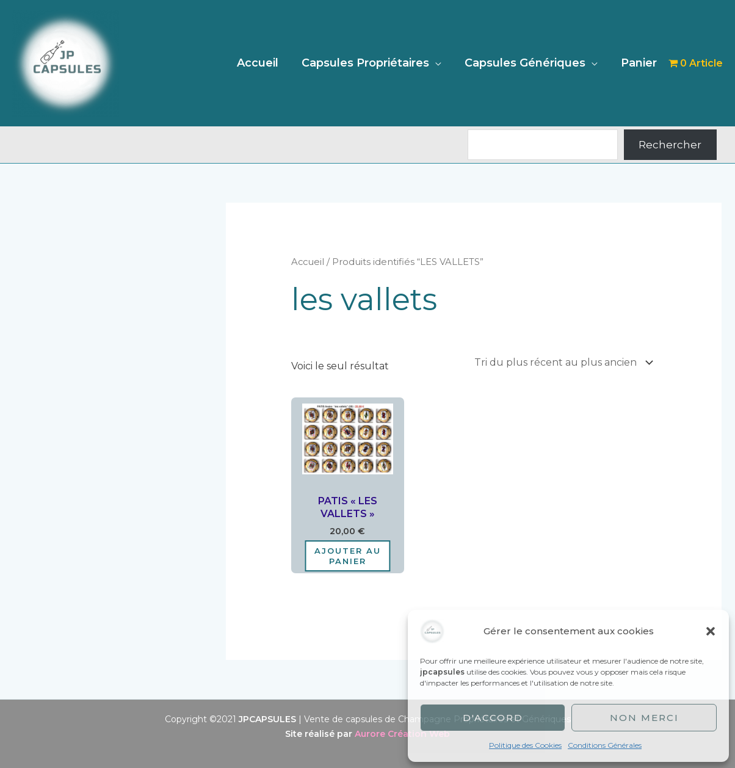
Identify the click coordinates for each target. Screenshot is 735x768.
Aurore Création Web (402, 733)
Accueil (262, 63)
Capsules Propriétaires (368, 63)
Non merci (644, 717)
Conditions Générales (605, 745)
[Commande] (561, 362)
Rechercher (670, 145)
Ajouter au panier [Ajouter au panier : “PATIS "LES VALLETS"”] (347, 556)
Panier (639, 63)
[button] (710, 631)
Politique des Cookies (525, 745)
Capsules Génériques (526, 63)
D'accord (493, 717)
